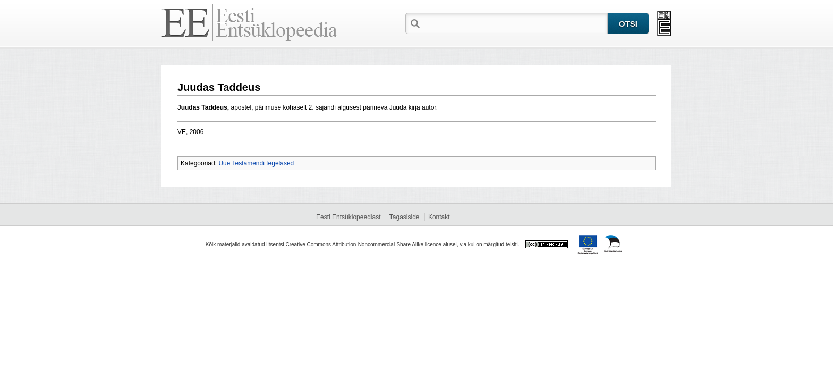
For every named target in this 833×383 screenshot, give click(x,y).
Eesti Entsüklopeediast (348, 217)
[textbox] (514, 23)
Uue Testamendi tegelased (256, 163)
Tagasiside (404, 217)
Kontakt (439, 217)
